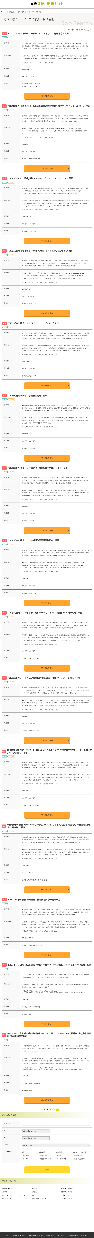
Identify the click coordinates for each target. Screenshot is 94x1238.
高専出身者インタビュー (35, 1226)
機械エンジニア (36, 1195)
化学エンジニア (6, 1198)
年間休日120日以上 (45, 1159)
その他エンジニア (66, 1198)
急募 (24, 1152)
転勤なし (59, 1155)
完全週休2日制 (61, 1159)
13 (54, 1110)
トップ (8, 1226)
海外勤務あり (78, 1155)
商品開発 (34, 1188)
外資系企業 (26, 1155)
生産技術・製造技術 (67, 1188)
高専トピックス (61, 1226)
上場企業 (59, 1152)
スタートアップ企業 (80, 1152)
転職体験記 (50, 1226)
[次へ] (57, 1110)
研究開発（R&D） (7, 1188)
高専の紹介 (84, 1226)
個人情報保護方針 (69, 1229)
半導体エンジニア (66, 1195)
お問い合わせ (55, 1229)
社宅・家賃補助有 (79, 1159)
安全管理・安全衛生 (67, 1192)
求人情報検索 (11, 12)
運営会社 (80, 1229)
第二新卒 (42, 1152)
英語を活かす (44, 1155)
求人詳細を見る (47, 96)
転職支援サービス (31, 1229)
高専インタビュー (19, 1226)
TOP (2, 12)
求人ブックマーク (16, 1229)
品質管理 (4, 1192)
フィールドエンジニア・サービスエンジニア (15, 1195)
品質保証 (34, 1192)
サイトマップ (44, 1229)
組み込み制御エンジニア (39, 1198)
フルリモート (27, 1159)
